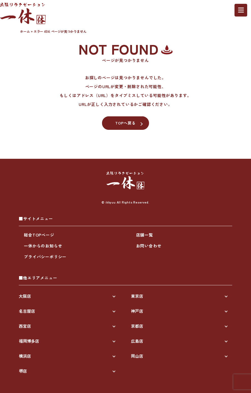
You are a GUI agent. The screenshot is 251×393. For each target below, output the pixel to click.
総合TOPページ (39, 235)
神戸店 (137, 311)
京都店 (137, 326)
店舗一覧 (144, 235)
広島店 (137, 341)
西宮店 (25, 326)
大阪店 (25, 296)
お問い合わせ (149, 246)
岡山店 (137, 356)
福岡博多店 (29, 341)
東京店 (137, 296)
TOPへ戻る (126, 123)
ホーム (25, 31)
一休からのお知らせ (43, 246)
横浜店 (25, 356)
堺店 (23, 371)
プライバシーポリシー (45, 257)
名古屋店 (27, 311)
